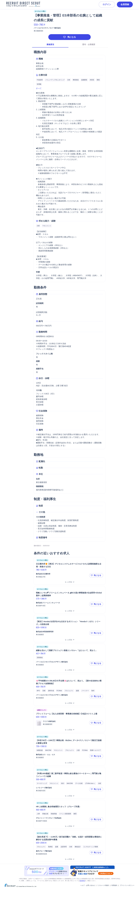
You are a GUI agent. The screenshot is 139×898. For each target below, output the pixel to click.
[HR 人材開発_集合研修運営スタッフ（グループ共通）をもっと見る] (69, 826)
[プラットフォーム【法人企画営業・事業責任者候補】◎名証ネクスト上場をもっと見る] (69, 729)
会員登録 (125, 4)
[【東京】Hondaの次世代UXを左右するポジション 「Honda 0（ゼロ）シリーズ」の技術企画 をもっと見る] (69, 639)
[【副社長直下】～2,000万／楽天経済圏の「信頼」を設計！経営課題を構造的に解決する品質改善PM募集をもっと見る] (69, 859)
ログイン (107, 4)
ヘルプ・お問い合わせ (87, 885)
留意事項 (82, 880)
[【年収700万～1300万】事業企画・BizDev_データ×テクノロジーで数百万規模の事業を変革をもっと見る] (69, 762)
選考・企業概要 (88, 44)
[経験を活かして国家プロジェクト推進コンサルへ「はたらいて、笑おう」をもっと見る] (69, 670)
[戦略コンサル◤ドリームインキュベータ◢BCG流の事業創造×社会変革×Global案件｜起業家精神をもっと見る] (69, 611)
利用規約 (114, 885)
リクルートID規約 (103, 885)
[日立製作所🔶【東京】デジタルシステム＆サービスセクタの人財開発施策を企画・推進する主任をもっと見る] (69, 582)
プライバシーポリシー (127, 885)
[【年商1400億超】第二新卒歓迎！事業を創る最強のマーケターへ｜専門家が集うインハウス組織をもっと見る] (69, 795)
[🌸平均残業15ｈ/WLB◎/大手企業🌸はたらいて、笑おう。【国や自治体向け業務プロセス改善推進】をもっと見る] (69, 703)
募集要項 (50, 44)
